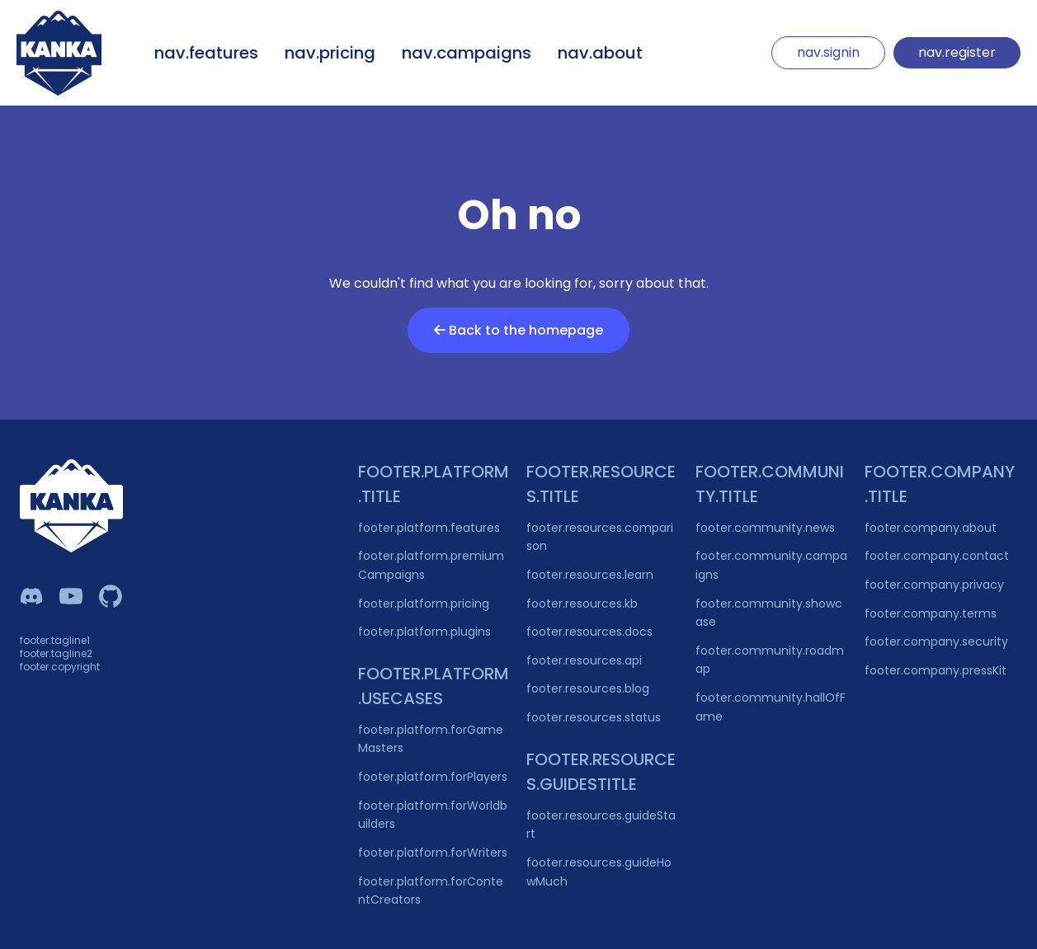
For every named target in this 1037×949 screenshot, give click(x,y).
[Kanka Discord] (31, 596)
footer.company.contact (937, 555)
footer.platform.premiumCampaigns (431, 565)
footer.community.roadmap (769, 660)
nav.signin (828, 52)
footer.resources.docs (589, 631)
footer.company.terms (931, 613)
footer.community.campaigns (771, 565)
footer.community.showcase (768, 613)
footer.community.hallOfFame (770, 707)
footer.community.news (765, 527)
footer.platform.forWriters (432, 852)
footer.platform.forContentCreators (430, 891)
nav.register (957, 52)
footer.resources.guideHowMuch (599, 872)
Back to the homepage (518, 330)
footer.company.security (936, 641)
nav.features (206, 52)
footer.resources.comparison (599, 537)
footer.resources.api (584, 660)
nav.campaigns (466, 52)
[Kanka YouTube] (70, 596)
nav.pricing (330, 52)
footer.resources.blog (587, 688)
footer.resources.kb (582, 603)
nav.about (600, 52)
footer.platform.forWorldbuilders (432, 815)
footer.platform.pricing (423, 603)
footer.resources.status (593, 717)
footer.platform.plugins (424, 631)
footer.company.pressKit (935, 670)
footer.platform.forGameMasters (430, 739)
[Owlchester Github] (110, 596)
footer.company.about (931, 527)
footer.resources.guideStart (601, 825)
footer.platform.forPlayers (432, 776)
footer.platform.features (429, 527)
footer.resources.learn (589, 574)
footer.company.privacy (934, 584)
